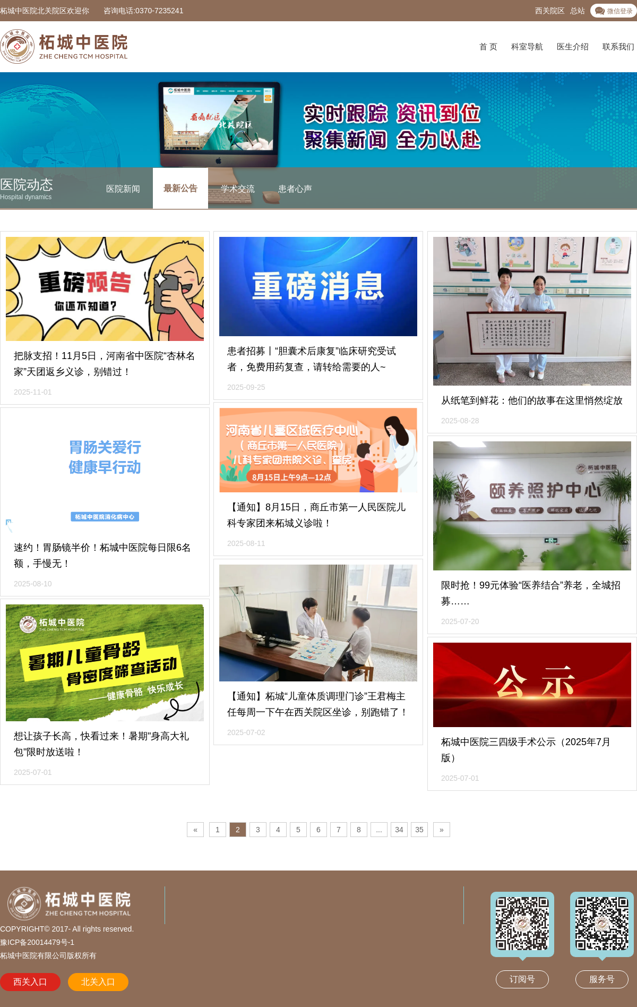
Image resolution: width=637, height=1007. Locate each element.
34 (399, 829)
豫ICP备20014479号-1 (37, 942)
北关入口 (98, 981)
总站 (577, 10)
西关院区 (550, 10)
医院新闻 (123, 188)
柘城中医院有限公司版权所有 (48, 955)
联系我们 (618, 46)
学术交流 (238, 188)
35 (419, 829)
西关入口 (30, 981)
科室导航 (527, 46)
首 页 (488, 46)
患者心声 (295, 188)
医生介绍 (573, 46)
